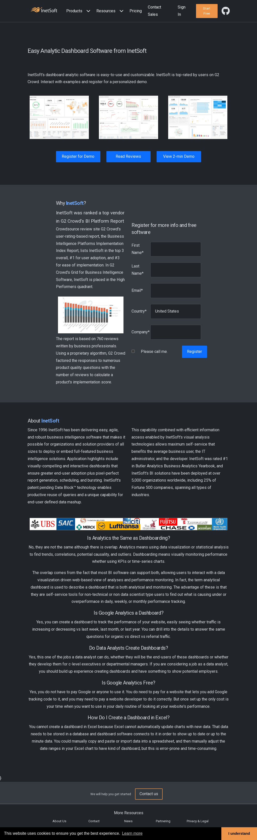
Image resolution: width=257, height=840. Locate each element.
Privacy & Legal (198, 821)
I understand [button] (239, 833)
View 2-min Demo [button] (179, 156)
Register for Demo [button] (78, 156)
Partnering (163, 821)
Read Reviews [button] (128, 156)
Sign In (181, 11)
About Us (59, 821)
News (128, 821)
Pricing (136, 11)
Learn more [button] (132, 833)
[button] (79, 11)
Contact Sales (154, 11)
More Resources (128, 812)
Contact (94, 821)
